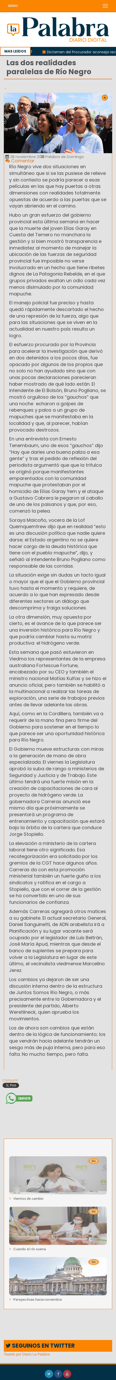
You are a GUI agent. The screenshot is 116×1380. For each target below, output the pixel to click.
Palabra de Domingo (62, 156)
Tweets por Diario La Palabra (27, 1354)
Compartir (8, 1080)
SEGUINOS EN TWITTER (40, 1346)
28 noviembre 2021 (25, 156)
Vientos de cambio (28, 1196)
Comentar (20, 161)
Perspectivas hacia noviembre (37, 1297)
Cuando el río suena (29, 1247)
